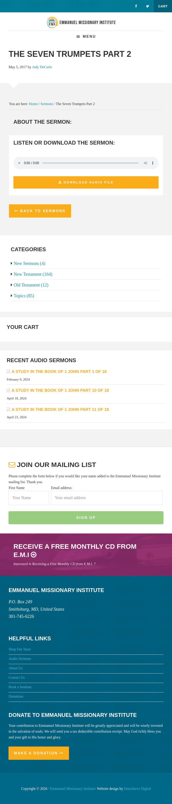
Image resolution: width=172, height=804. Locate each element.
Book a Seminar (20, 687)
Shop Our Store (20, 649)
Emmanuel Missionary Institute (86, 25)
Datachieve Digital (137, 789)
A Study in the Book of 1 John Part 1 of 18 (59, 371)
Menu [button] (89, 36)
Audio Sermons (20, 659)
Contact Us (17, 677)
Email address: (61, 488)
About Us (15, 668)
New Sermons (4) (28, 263)
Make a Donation (36, 753)
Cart (163, 6)
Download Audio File (89, 182)
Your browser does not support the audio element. (86, 163)
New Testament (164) (31, 274)
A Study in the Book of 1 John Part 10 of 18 (60, 390)
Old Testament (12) (29, 284)
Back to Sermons (43, 211)
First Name (17, 488)
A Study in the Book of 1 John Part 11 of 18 (60, 409)
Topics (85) (22, 295)
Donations (16, 696)
